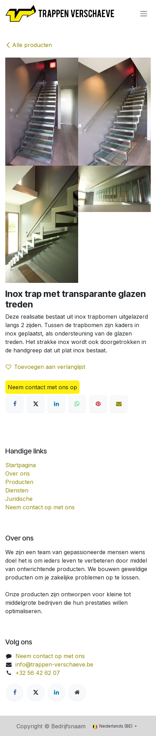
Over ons (17, 473)
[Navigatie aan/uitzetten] (144, 13)
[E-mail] (118, 403)
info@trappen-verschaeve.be (54, 664)
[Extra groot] (77, 692)
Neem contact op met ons (40, 507)
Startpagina (20, 465)
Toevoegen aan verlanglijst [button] (45, 366)
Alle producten (28, 44)
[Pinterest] (98, 403)
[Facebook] (14, 403)
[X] (35, 403)
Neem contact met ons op (42, 387)
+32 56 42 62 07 (37, 672)
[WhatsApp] (77, 403)
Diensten (16, 490)
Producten (19, 481)
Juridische (19, 498)
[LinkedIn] (56, 403)
